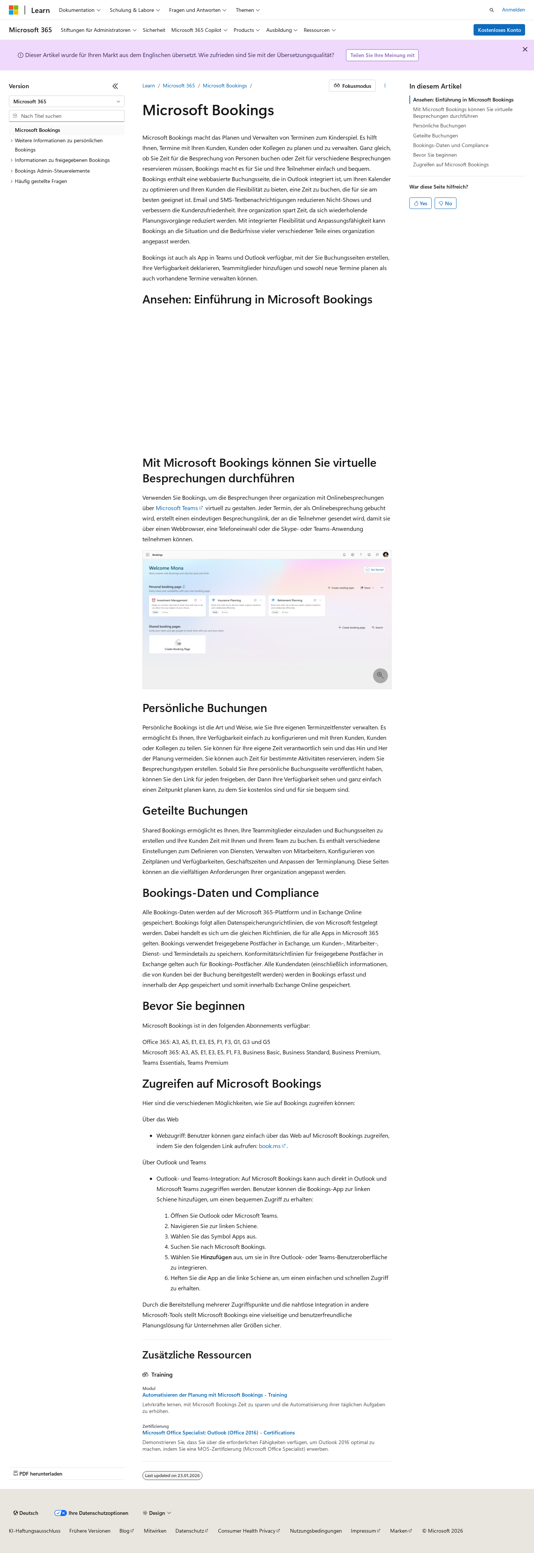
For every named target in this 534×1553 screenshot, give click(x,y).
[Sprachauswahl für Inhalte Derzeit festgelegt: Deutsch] (26, 1513)
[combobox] (67, 101)
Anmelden (513, 9)
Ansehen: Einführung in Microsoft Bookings (463, 99)
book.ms (270, 1146)
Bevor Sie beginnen (435, 154)
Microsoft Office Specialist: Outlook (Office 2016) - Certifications (218, 1432)
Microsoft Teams (177, 508)
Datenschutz (189, 1530)
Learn (148, 85)
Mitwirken (155, 1530)
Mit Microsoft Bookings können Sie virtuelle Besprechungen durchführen (462, 112)
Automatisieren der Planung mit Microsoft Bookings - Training (214, 1394)
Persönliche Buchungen (439, 125)
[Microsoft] (14, 10)
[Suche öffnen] (491, 10)
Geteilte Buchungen (435, 135)
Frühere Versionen (90, 1530)
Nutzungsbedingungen (316, 1530)
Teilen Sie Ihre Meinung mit (382, 55)
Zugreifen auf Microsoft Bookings (451, 164)
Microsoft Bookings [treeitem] (37, 129)
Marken (399, 1530)
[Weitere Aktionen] (385, 86)
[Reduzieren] (115, 86)
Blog (124, 1530)
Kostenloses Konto (499, 29)
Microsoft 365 (179, 85)
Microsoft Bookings (225, 85)
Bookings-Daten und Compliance (450, 145)
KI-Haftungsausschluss (34, 1530)
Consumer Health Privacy (247, 1530)
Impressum (363, 1530)
